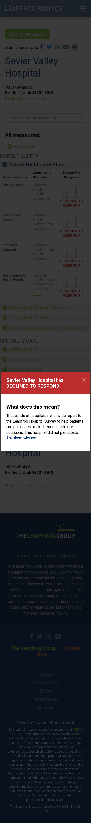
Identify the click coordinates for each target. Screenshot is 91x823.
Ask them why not (21, 438)
